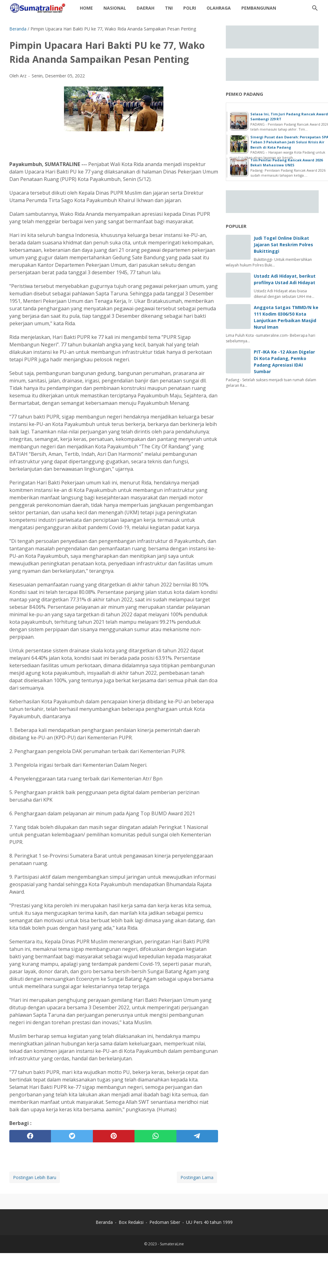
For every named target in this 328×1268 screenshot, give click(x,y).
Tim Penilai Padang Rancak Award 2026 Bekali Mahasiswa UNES (286, 163)
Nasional (114, 8)
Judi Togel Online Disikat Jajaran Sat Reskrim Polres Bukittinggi (283, 244)
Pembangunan (258, 8)
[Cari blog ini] (315, 8)
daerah (145, 8)
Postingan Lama (196, 1177)
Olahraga (219, 8)
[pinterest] (113, 1136)
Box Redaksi (132, 1222)
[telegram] (197, 1136)
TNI (169, 8)
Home (86, 8)
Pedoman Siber (164, 1222)
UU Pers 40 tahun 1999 (209, 1222)
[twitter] (72, 1136)
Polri (189, 8)
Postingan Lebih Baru (34, 1177)
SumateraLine (172, 1244)
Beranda (104, 1222)
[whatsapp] (155, 1136)
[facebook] (30, 1136)
